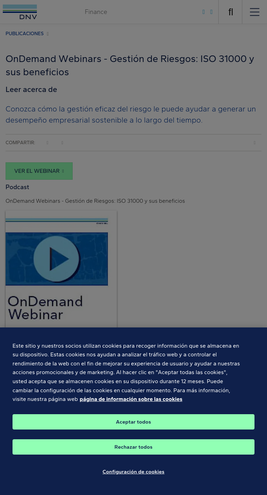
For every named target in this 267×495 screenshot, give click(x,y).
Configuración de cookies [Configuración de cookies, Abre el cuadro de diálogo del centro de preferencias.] (133, 474)
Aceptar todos (133, 424)
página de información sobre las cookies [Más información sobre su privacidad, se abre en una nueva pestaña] (131, 402)
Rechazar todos (133, 450)
